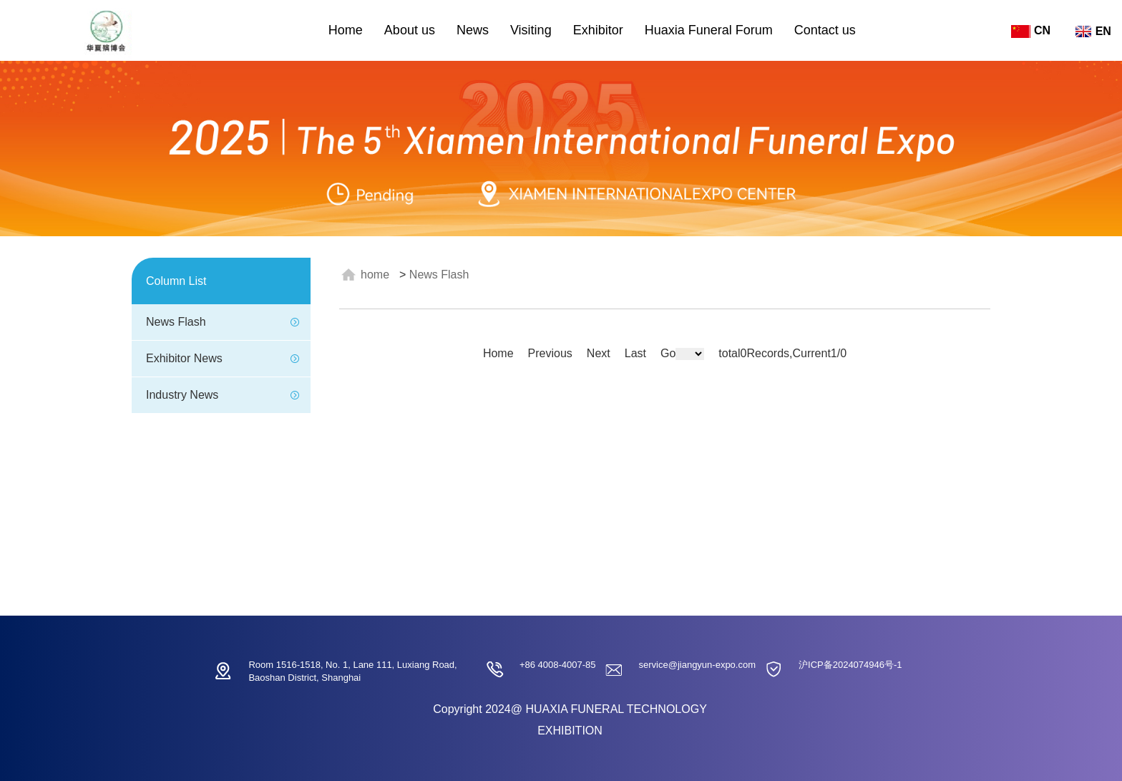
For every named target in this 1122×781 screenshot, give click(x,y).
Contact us (825, 30)
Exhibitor (598, 30)
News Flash (176, 322)
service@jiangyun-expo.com (697, 664)
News (473, 30)
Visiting (531, 30)
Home (345, 30)
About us (409, 30)
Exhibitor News (184, 358)
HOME (375, 274)
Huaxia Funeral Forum (709, 30)
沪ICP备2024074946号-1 (850, 664)
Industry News (182, 395)
